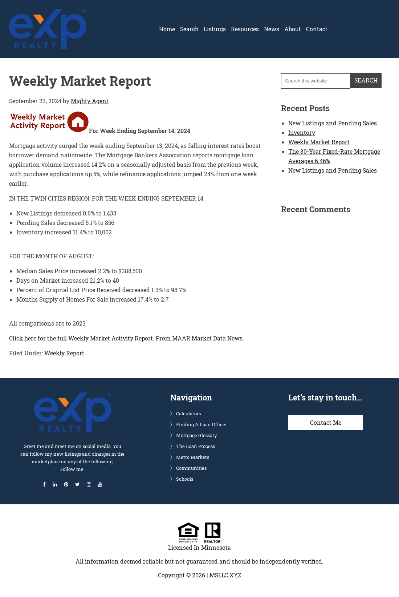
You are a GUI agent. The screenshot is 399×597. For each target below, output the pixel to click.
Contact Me (325, 422)
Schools (184, 479)
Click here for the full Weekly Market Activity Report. (81, 338)
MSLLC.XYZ (225, 575)
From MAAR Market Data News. (199, 338)
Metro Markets (192, 457)
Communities (191, 468)
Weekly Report (64, 353)
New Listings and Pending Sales (332, 123)
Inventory (301, 132)
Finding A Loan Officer (201, 424)
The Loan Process (195, 446)
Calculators (188, 413)
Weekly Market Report (319, 142)
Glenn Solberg (47, 13)
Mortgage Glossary (196, 435)
